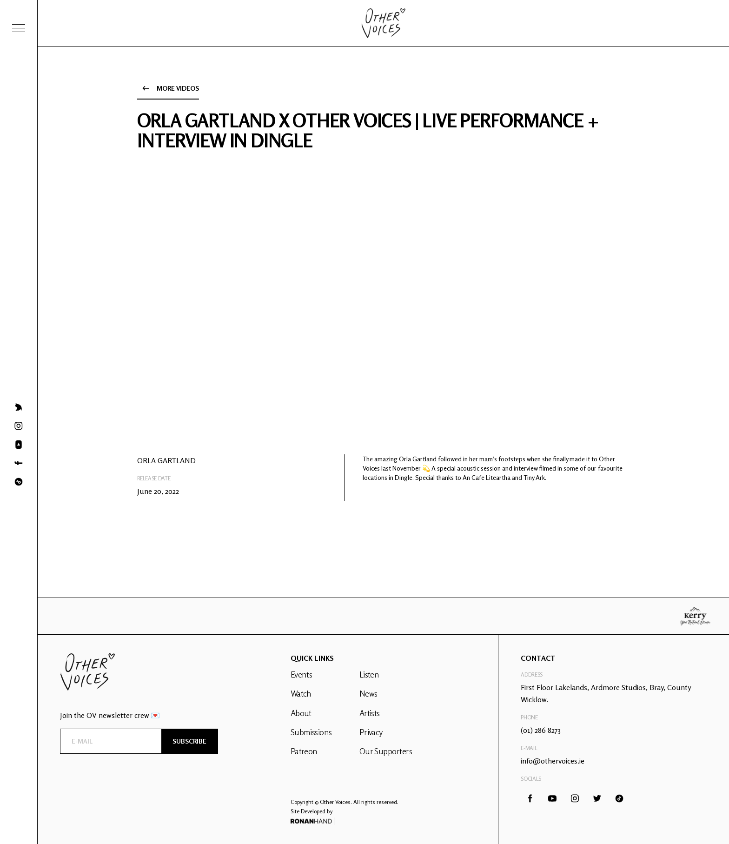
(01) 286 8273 (541, 730)
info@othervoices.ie (552, 760)
